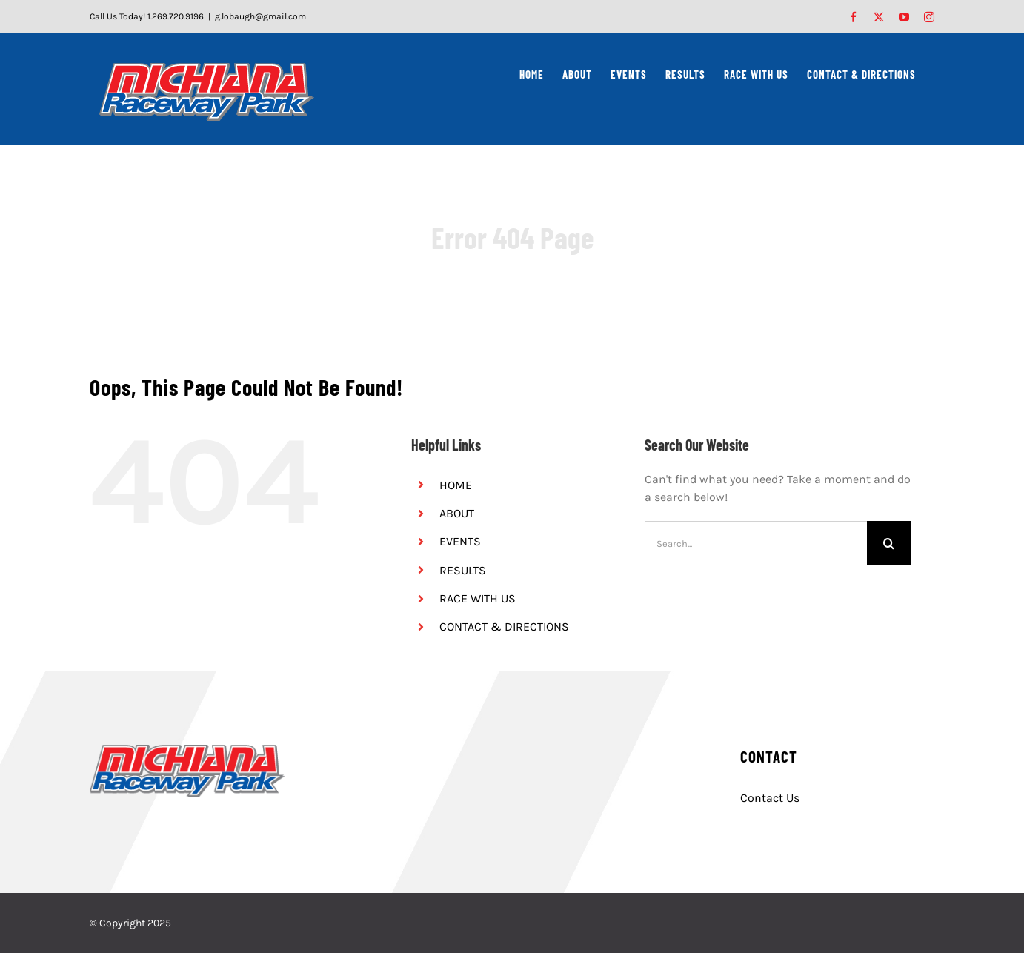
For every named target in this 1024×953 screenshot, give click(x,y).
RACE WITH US (477, 598)
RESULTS (462, 570)
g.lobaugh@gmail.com (260, 16)
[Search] (889, 543)
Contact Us (769, 798)
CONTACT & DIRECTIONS (504, 627)
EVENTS (460, 541)
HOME (455, 485)
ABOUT (456, 513)
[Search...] (756, 543)
